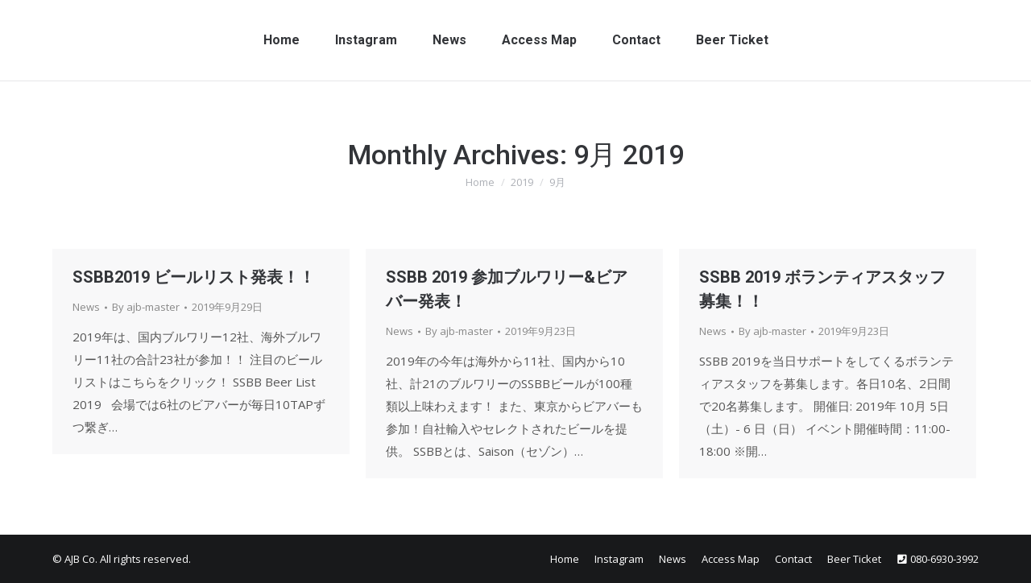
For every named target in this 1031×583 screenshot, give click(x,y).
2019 (522, 182)
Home (480, 182)
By (146, 307)
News (86, 307)
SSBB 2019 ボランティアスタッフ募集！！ (822, 289)
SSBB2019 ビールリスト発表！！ (193, 277)
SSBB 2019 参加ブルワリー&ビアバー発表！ (506, 289)
